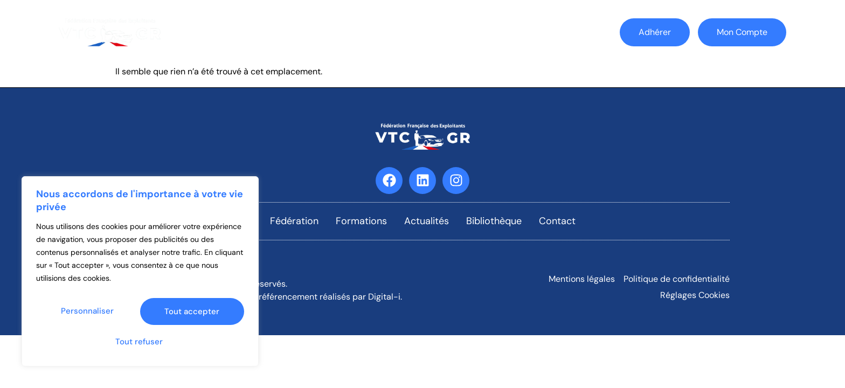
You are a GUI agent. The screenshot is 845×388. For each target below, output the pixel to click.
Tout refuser (191, 314)
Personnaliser (87, 314)
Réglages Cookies (695, 295)
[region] (140, 275)
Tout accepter (140, 341)
